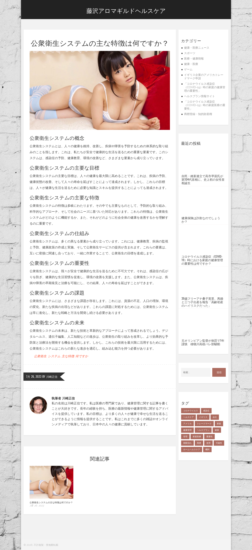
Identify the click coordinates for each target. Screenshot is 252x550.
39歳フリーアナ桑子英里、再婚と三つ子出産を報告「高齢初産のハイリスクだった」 (202, 323)
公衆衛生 (40, 356)
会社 (215, 446)
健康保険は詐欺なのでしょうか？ (200, 235)
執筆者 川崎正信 (63, 398)
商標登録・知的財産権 (198, 114)
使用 (208, 472)
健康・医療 (191, 64)
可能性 (219, 472)
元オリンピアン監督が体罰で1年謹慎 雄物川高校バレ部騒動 (202, 371)
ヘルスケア (188, 446)
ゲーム (188, 69)
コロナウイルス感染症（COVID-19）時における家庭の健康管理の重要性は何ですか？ (202, 273)
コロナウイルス (190, 440)
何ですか (81, 356)
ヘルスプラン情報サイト (199, 96)
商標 (199, 472)
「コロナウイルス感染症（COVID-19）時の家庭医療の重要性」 (204, 105)
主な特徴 (68, 356)
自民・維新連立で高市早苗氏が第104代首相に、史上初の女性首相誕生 (203, 187)
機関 (207, 479)
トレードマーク (204, 453)
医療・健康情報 (194, 58)
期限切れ (187, 472)
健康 (217, 459)
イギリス (203, 446)
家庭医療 (197, 466)
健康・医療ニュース (196, 47)
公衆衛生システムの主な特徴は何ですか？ (51, 502)
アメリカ (187, 453)
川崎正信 (51, 376)
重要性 (209, 466)
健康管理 (187, 459)
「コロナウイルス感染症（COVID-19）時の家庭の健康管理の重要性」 (204, 87)
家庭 (219, 453)
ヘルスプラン (203, 459)
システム (54, 356)
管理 (185, 466)
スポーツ (189, 53)
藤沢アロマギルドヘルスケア (126, 10)
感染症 (206, 440)
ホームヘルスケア (191, 479)
